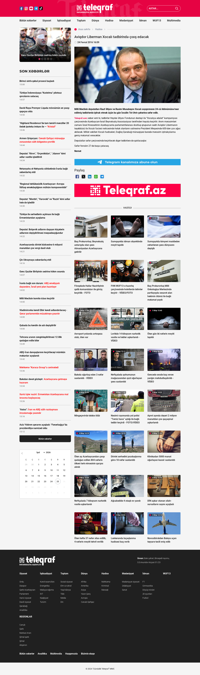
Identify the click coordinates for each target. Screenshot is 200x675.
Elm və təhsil (66, 586)
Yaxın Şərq (85, 594)
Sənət (124, 590)
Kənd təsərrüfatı (47, 582)
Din (62, 602)
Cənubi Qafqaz (87, 602)
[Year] (50, 452)
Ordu (21, 582)
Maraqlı (105, 590)
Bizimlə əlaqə (88, 653)
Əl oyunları (147, 594)
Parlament (24, 594)
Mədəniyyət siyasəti (130, 582)
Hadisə (109, 20)
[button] (39, 59)
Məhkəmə (106, 582)
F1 (144, 582)
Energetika (45, 586)
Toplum (81, 20)
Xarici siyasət (25, 598)
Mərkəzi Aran (25, 633)
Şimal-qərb (24, 637)
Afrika (83, 582)
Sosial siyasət (67, 582)
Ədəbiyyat (126, 586)
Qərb (21, 629)
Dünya (95, 20)
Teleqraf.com (80, 118)
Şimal (21, 641)
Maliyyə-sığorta (47, 590)
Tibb (62, 594)
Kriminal (105, 586)
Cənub (22, 625)
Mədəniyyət (126, 20)
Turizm (43, 602)
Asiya (83, 590)
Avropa (84, 598)
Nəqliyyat (44, 598)
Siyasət (46, 20)
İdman (143, 20)
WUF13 (157, 20)
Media (63, 598)
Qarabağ (23, 606)
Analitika (23, 610)
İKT (41, 594)
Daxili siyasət (25, 602)
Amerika (84, 586)
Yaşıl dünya (66, 590)
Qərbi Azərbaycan (27, 590)
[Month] (40, 452)
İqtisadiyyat (64, 20)
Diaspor (22, 586)
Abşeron (23, 645)
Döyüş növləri (149, 590)
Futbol (145, 598)
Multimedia (174, 20)
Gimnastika (148, 586)
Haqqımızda (71, 653)
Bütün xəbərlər (27, 20)
